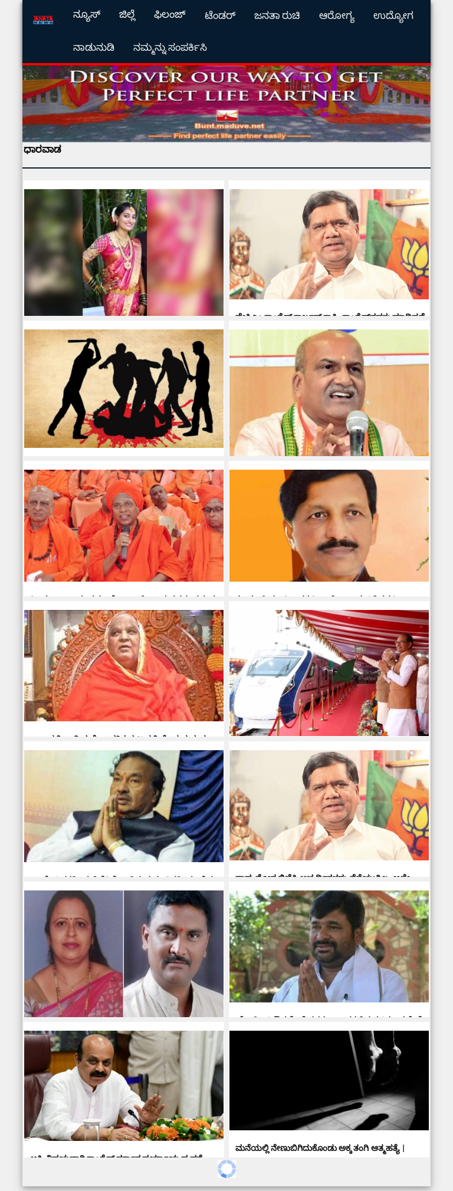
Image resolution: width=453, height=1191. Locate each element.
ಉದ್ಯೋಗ (393, 15)
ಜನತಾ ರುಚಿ (277, 15)
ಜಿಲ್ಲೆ (127, 14)
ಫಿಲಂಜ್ (170, 14)
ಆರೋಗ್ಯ (336, 15)
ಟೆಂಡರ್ (220, 15)
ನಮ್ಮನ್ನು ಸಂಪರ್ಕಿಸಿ (170, 47)
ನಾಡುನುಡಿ (93, 47)
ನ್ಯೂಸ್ (86, 14)
